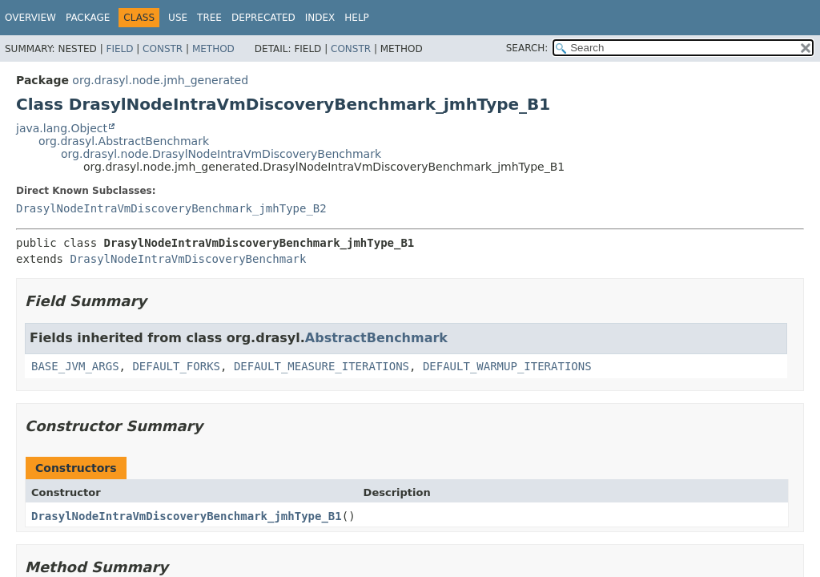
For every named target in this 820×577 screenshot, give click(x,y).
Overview (30, 17)
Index (320, 17)
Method (213, 48)
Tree (209, 17)
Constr (163, 48)
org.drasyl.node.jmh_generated (160, 80)
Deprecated (263, 17)
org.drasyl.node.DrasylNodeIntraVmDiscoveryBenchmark (221, 153)
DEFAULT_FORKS (176, 366)
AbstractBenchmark (376, 337)
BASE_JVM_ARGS (75, 366)
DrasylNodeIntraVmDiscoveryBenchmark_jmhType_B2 (171, 208)
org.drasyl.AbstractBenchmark (123, 141)
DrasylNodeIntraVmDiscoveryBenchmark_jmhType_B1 (186, 516)
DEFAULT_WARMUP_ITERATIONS (507, 366)
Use (177, 17)
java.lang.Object (61, 128)
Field (119, 48)
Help (356, 17)
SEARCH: (527, 48)
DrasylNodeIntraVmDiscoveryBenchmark (188, 258)
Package (88, 17)
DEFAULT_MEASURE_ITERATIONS (321, 366)
